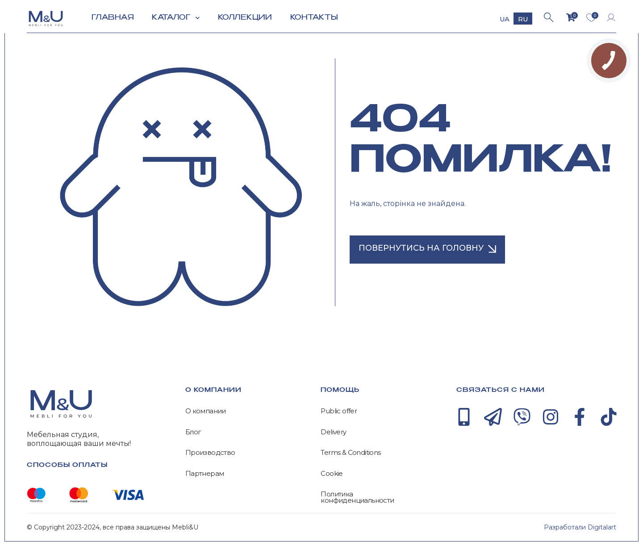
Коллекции (245, 17)
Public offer (339, 411)
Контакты (314, 17)
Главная (113, 17)
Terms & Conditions (350, 452)
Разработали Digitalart (580, 527)
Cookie (331, 473)
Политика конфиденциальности (357, 497)
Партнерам (204, 473)
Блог (193, 432)
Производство (210, 452)
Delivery (333, 432)
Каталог (176, 18)
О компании (205, 411)
